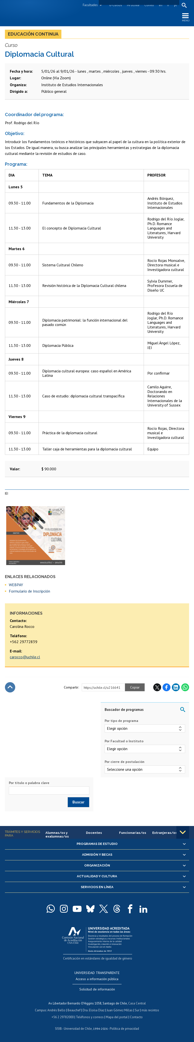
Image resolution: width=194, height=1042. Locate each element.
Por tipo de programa (121, 720)
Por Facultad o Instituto (124, 741)
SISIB (58, 1029)
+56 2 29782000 (63, 1017)
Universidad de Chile (78, 1029)
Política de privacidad (124, 1029)
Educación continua (33, 34)
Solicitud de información (97, 989)
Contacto (136, 1017)
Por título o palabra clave (29, 783)
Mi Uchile (133, 5)
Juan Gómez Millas (120, 1010)
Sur (137, 1010)
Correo (149, 5)
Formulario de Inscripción (29, 591)
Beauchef (74, 1010)
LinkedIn (176, 687)
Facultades (90, 5)
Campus (40, 1010)
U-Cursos (115, 5)
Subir (10, 687)
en (160, 5)
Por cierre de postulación (124, 761)
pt (175, 5)
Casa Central (137, 1003)
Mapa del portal (117, 1017)
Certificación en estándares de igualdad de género (97, 958)
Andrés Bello (56, 1010)
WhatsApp (185, 687)
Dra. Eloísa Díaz (93, 1010)
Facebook (166, 687)
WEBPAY (16, 584)
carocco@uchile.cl (25, 656)
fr (168, 5)
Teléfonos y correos (90, 1017)
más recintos (150, 1010)
